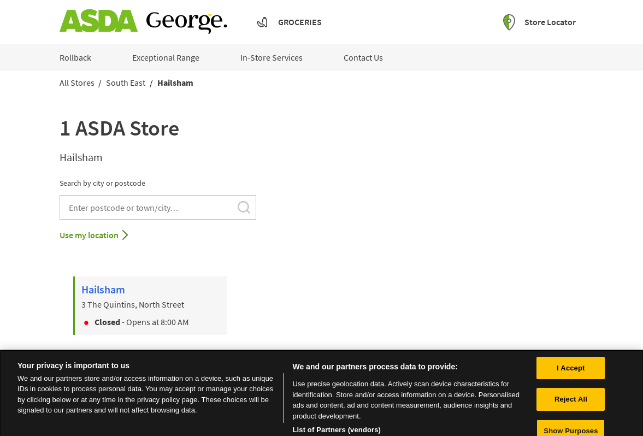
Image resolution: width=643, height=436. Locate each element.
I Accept (571, 373)
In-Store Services (271, 57)
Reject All (570, 404)
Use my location (89, 234)
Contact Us (363, 57)
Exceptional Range (165, 57)
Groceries (300, 21)
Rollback (75, 57)
